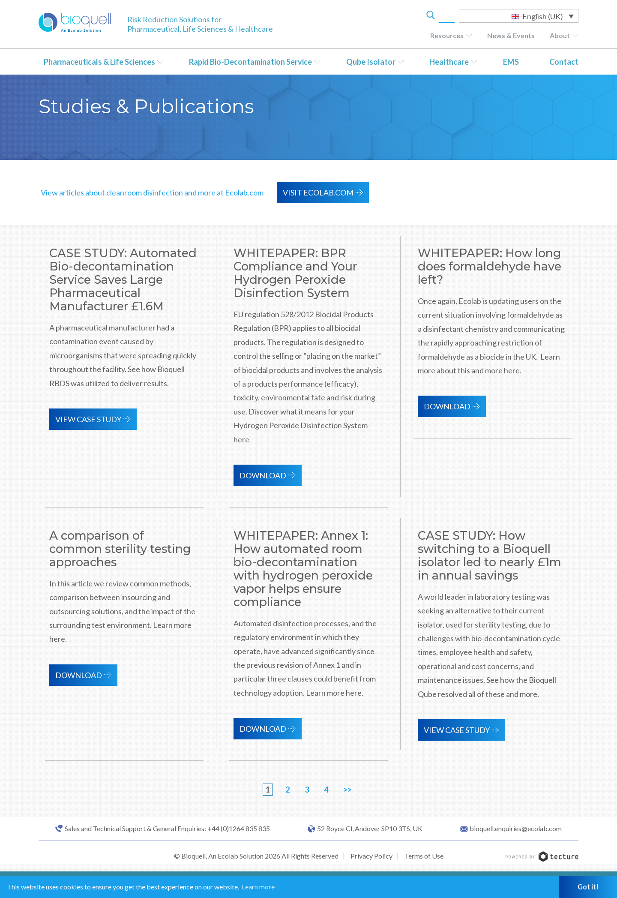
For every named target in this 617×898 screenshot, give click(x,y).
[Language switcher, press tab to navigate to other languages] (518, 16)
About (560, 35)
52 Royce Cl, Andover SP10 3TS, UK (369, 828)
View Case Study (88, 419)
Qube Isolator (370, 61)
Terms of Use (423, 856)
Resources (447, 35)
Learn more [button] (258, 887)
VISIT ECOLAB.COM (318, 192)
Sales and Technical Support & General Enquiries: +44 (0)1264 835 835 (167, 828)
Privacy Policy (371, 856)
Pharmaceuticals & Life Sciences (99, 61)
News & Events (511, 35)
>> (347, 789)
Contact (563, 61)
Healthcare (449, 61)
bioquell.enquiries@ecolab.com (516, 828)
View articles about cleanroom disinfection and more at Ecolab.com (152, 192)
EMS (511, 61)
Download (263, 475)
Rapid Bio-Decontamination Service (250, 61)
